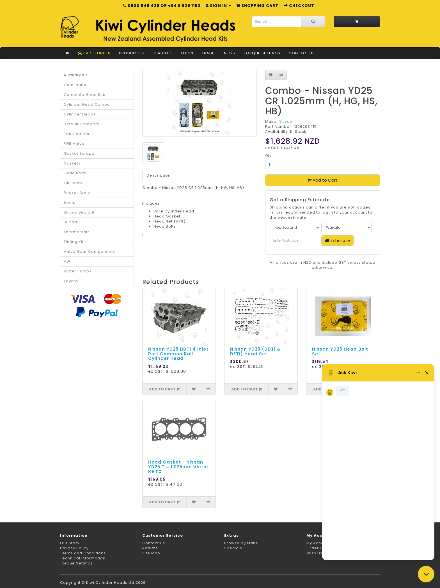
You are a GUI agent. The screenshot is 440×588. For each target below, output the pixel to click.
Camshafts (75, 84)
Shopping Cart (257, 5)
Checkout (299, 5)
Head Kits (163, 53)
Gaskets (72, 163)
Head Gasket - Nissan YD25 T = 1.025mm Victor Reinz (178, 466)
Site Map (151, 553)
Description (159, 175)
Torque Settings (262, 53)
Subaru (71, 222)
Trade (208, 53)
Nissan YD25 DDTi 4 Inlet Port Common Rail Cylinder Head (178, 353)
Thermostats (77, 232)
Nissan (285, 121)
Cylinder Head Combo (87, 104)
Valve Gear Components (89, 251)
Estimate (337, 240)
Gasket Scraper (80, 153)
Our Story (69, 543)
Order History (320, 548)
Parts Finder (94, 53)
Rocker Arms (77, 192)
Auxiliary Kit (75, 75)
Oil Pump (73, 183)
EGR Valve (74, 143)
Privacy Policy (74, 548)
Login (187, 53)
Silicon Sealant (79, 212)
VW (67, 261)
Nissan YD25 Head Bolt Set (340, 351)
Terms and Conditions (83, 553)
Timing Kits (75, 241)
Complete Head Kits (84, 94)
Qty (268, 155)
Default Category (81, 124)
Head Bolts (75, 173)
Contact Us (302, 53)
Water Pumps (77, 271)
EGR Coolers (76, 133)
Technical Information (83, 558)
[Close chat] (426, 574)
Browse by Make (241, 543)
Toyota (71, 281)
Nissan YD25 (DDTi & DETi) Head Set (255, 351)
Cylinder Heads (80, 114)
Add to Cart (323, 180)
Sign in (218, 5)
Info (229, 53)
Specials (233, 548)
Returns (150, 548)
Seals (69, 202)
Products (131, 53)
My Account (318, 543)
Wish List (315, 553)
